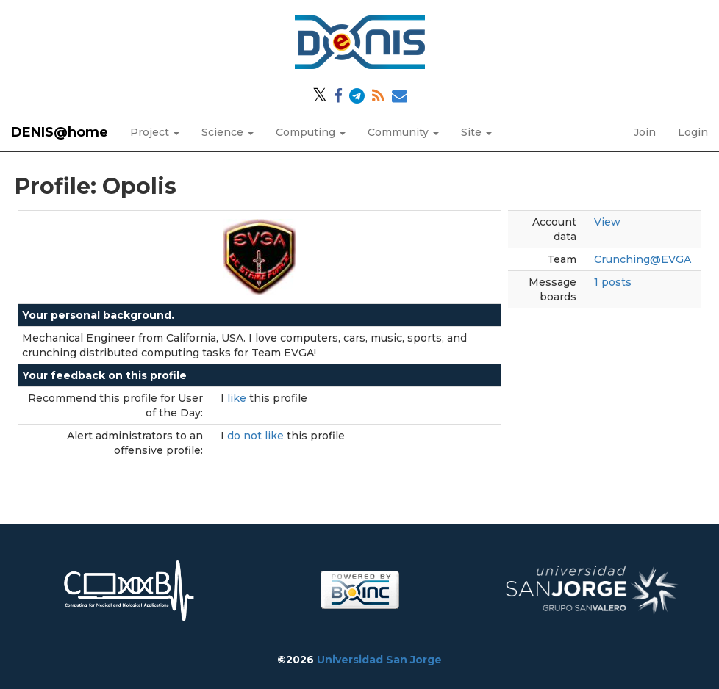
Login (693, 132)
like (238, 398)
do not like (257, 435)
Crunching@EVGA (642, 259)
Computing (311, 132)
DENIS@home (59, 132)
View (607, 221)
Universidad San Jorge (379, 659)
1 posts (613, 282)
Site (476, 132)
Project (154, 132)
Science (227, 132)
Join (645, 132)
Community (403, 132)
